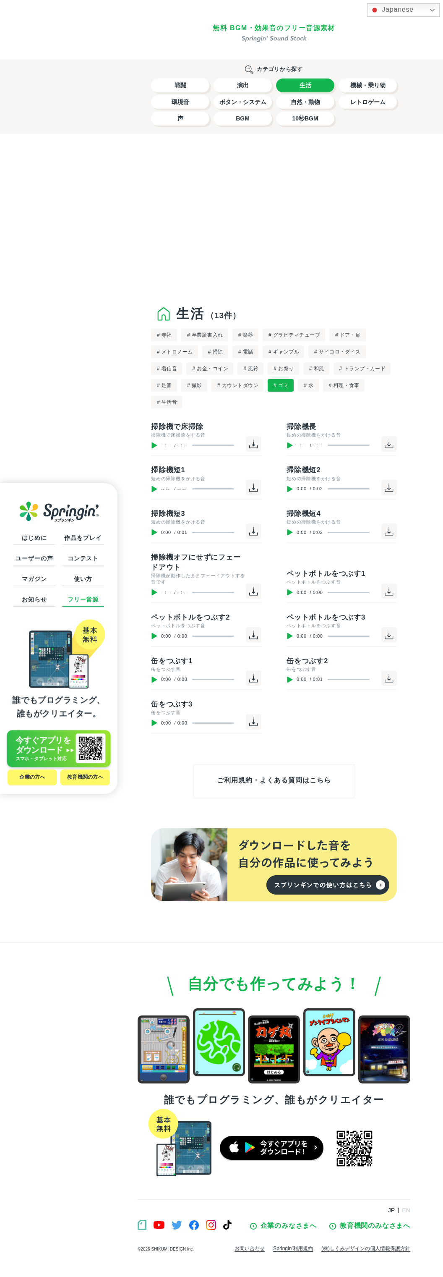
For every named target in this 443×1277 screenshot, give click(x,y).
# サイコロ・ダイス (337, 352)
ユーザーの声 (34, 558)
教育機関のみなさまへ (369, 1226)
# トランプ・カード (362, 369)
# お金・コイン (210, 369)
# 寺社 (164, 335)
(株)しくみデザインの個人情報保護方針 (365, 1248)
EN (406, 1210)
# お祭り (284, 369)
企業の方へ (32, 777)
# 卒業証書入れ (205, 335)
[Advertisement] (274, 218)
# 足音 (164, 385)
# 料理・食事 (344, 385)
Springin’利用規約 (293, 1248)
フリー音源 (83, 599)
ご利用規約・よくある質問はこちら (274, 780)
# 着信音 (167, 369)
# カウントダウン (237, 385)
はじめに (34, 537)
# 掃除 (215, 352)
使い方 (83, 579)
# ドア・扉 (348, 335)
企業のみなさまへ (283, 1226)
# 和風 (316, 369)
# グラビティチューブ (294, 335)
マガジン (34, 579)
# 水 (308, 385)
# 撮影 (194, 385)
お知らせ (34, 599)
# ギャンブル (283, 352)
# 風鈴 (250, 369)
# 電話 (245, 352)
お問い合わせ (250, 1248)
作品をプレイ (83, 537)
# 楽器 (245, 335)
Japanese (392, 10)
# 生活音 (167, 402)
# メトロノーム (175, 352)
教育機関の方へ (85, 777)
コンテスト (83, 558)
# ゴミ (281, 385)
